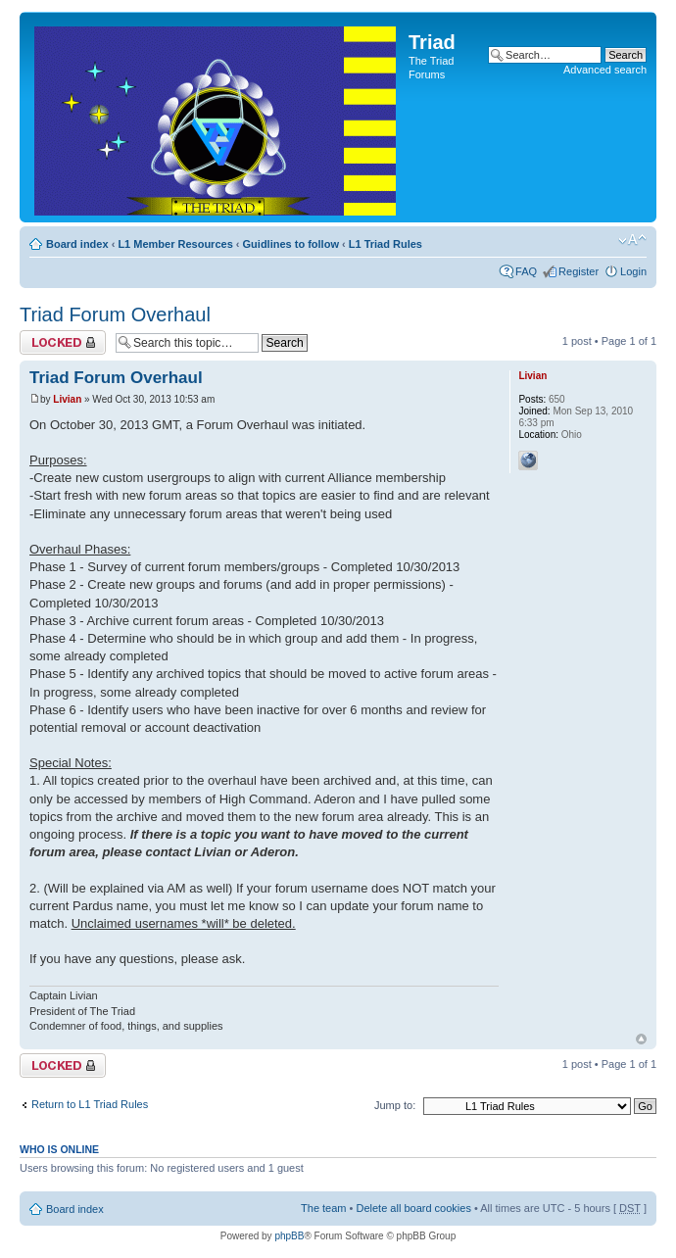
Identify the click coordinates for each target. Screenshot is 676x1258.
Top (641, 1039)
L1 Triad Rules (385, 244)
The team (323, 1208)
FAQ (526, 271)
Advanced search (605, 69)
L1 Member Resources (175, 244)
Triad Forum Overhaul (115, 314)
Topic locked (63, 342)
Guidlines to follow (291, 244)
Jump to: (394, 1105)
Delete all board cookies (413, 1208)
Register (578, 271)
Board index (77, 244)
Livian (67, 399)
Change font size (632, 240)
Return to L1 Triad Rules (89, 1104)
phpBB (289, 1236)
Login (633, 271)
